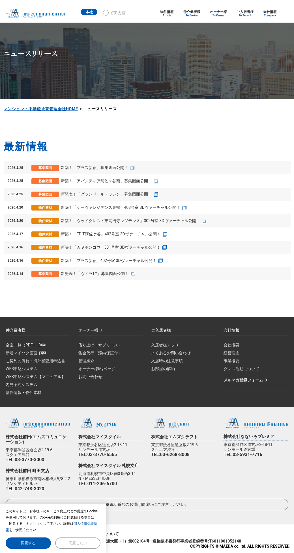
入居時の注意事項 (167, 361)
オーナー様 (88, 330)
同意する (28, 543)
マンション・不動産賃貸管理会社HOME (41, 109)
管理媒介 (86, 361)
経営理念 (231, 353)
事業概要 (231, 361)
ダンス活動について (241, 369)
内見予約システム (21, 384)
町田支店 (119, 13)
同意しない (78, 543)
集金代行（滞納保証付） (100, 353)
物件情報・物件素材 (23, 392)
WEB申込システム (22, 369)
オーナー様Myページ (96, 369)
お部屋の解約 (163, 369)
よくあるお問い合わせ (171, 353)
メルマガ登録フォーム (243, 380)
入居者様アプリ (165, 345)
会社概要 (231, 345)
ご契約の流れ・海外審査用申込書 (35, 361)
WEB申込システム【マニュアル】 (35, 376)
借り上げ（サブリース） (100, 345)
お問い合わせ (90, 376)
